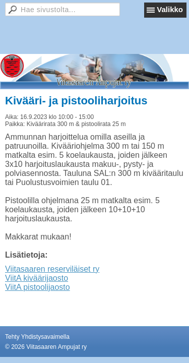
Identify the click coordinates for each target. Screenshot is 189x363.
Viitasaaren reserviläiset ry (52, 269)
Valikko (170, 9)
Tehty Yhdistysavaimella (37, 336)
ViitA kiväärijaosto (36, 278)
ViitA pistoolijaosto (37, 287)
